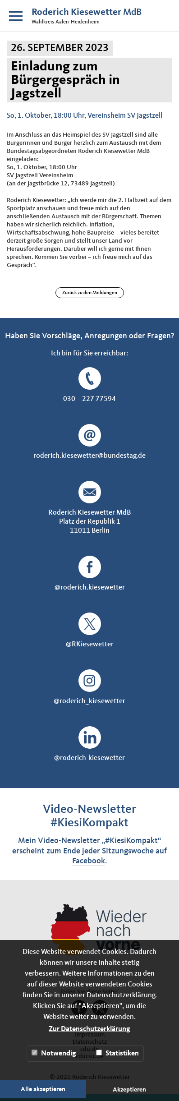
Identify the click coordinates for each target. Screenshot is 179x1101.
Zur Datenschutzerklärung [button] (89, 1029)
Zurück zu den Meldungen (89, 292)
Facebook (88, 861)
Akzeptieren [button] (129, 1090)
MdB (87, 12)
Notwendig (54, 1053)
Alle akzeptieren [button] (43, 1089)
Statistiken (117, 1053)
